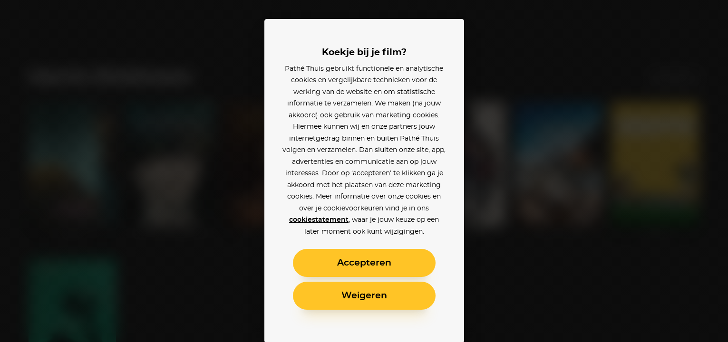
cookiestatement (319, 220)
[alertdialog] (364, 171)
